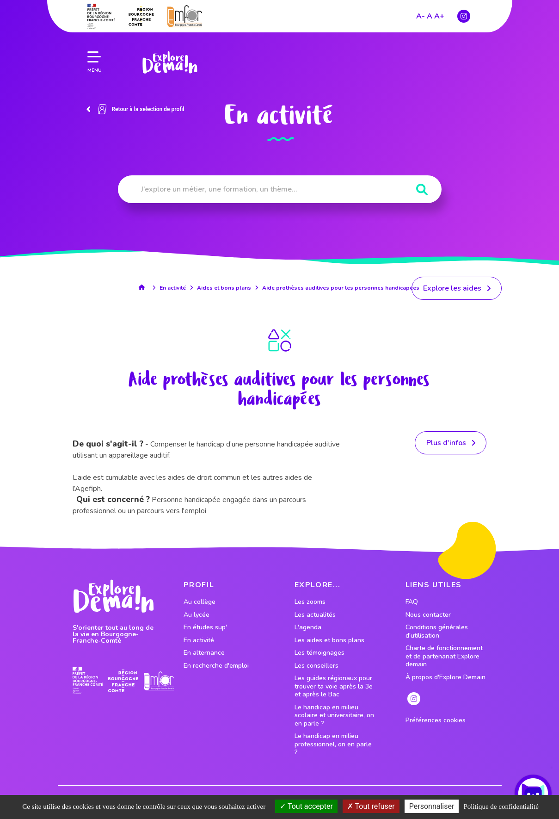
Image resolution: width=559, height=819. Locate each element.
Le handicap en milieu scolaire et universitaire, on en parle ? (334, 715)
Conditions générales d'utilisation (436, 631)
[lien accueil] (144, 287)
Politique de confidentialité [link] (500, 806)
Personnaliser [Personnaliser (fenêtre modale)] (432, 806)
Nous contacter (428, 615)
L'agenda (308, 627)
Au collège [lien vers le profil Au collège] (199, 602)
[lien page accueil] (168, 47)
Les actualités (315, 615)
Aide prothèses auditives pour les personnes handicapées (340, 288)
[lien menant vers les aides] (457, 288)
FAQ (411, 602)
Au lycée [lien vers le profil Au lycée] (196, 615)
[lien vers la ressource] (450, 442)
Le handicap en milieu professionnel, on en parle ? (333, 744)
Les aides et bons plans (329, 640)
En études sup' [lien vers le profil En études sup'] (205, 627)
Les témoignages (319, 653)
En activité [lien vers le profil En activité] (199, 640)
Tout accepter (306, 806)
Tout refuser (371, 806)
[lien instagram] (413, 698)
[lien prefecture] (88, 681)
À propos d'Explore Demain (445, 677)
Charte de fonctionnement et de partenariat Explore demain (444, 656)
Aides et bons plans (224, 288)
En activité (173, 288)
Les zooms (310, 602)
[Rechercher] (422, 190)
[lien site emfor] (159, 680)
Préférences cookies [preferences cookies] (435, 720)
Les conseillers (316, 666)
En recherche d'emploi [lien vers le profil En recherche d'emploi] (216, 666)
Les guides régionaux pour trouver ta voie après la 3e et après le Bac (334, 686)
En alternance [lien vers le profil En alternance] (204, 653)
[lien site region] (123, 681)
